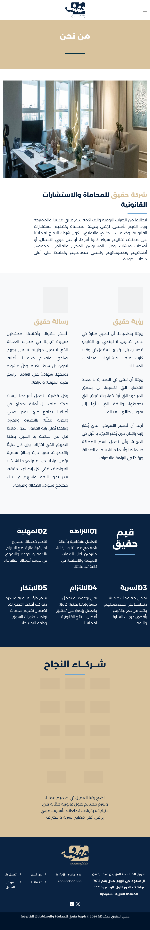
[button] (144, 10)
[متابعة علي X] (78, 904)
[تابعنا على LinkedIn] (72, 904)
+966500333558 (68, 881)
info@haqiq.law (68, 874)
